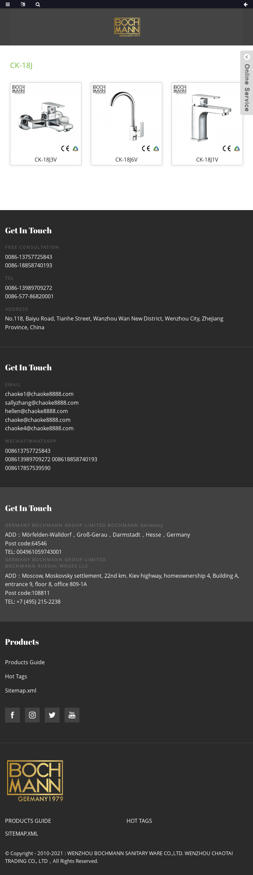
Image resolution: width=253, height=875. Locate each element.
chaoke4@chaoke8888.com (39, 428)
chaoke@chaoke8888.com (38, 420)
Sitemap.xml (20, 690)
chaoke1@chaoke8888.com (39, 394)
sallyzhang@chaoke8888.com (42, 402)
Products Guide (25, 662)
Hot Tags (16, 676)
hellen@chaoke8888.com (36, 411)
